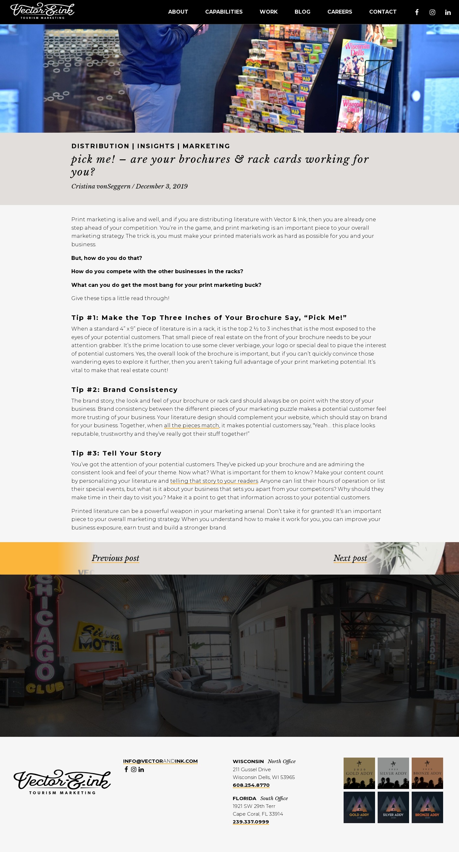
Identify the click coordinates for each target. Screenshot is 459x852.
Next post (350, 558)
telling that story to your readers (214, 481)
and (160, 761)
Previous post (115, 558)
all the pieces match (191, 425)
